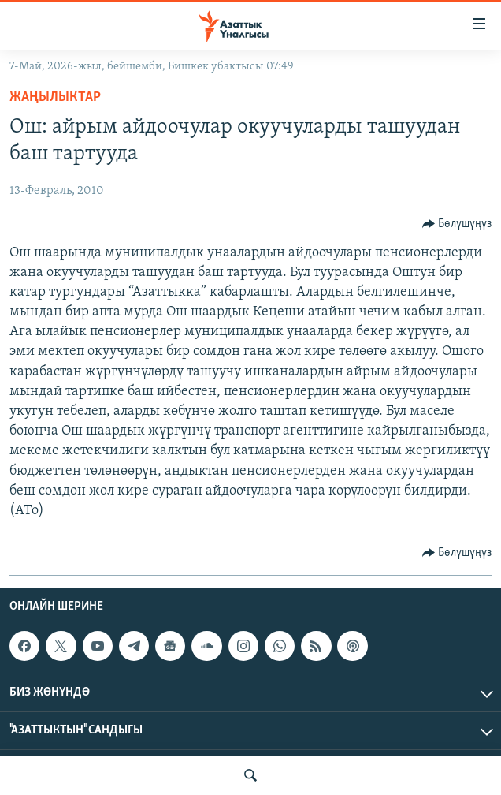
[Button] (457, 224)
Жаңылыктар (55, 97)
